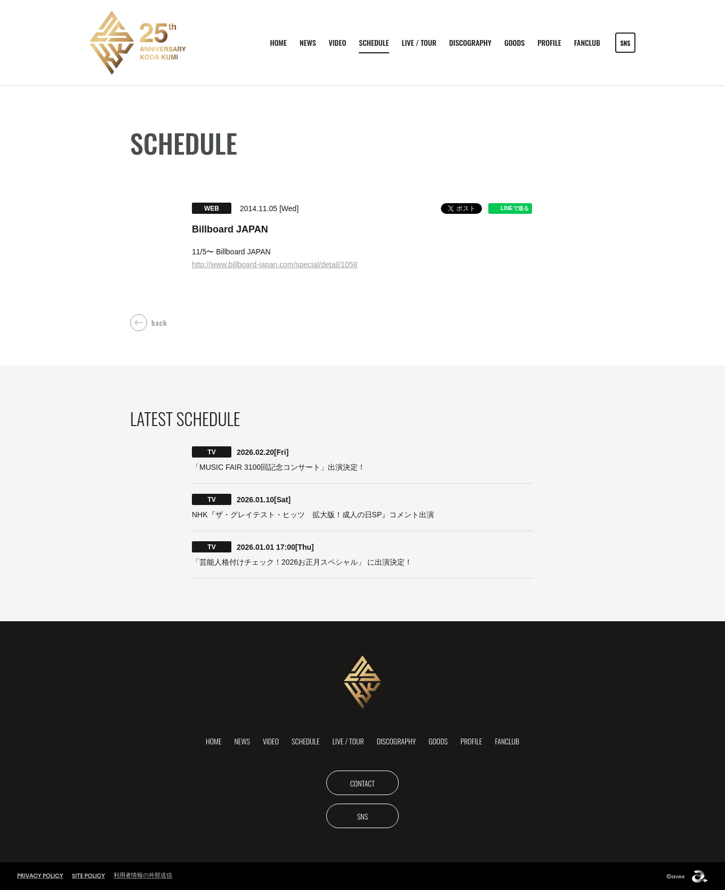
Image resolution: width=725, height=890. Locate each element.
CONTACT (362, 783)
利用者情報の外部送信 (143, 875)
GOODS (514, 42)
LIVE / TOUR (419, 42)
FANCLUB (587, 42)
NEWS (308, 42)
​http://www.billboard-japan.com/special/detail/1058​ (275, 264)
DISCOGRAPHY (470, 42)
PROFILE (549, 42)
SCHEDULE (374, 42)
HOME (278, 42)
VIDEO (338, 42)
